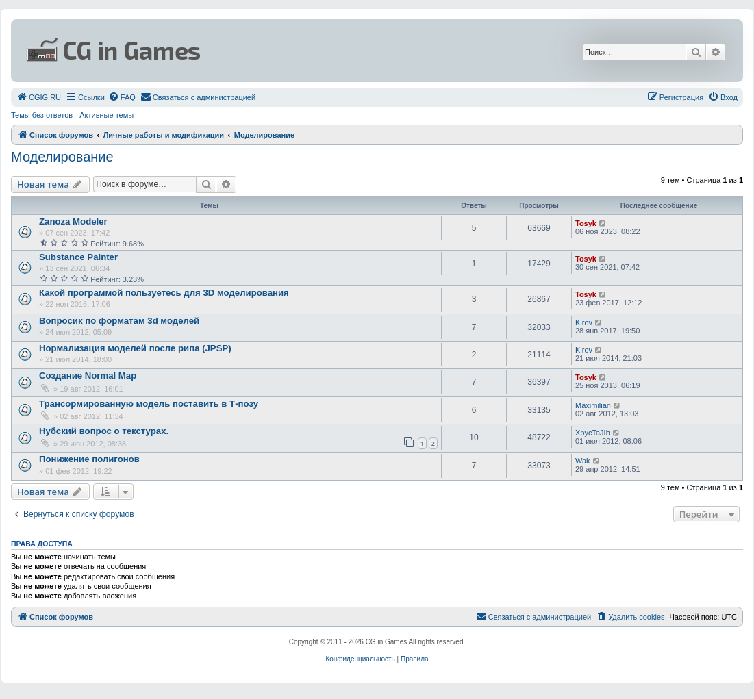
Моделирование (62, 156)
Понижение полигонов (89, 459)
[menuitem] (38, 97)
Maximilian (593, 405)
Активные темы (106, 115)
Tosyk (585, 223)
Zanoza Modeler (73, 221)
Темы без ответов (42, 115)
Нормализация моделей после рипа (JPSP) (135, 348)
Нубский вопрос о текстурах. (103, 431)
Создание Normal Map (87, 375)
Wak (582, 461)
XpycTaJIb (592, 433)
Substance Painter (78, 257)
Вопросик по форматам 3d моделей (119, 321)
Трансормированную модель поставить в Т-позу (148, 403)
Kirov (583, 322)
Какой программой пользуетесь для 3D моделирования (164, 293)
